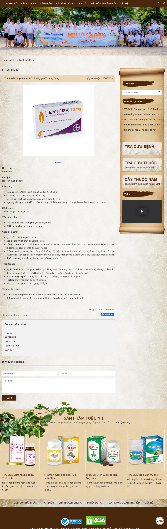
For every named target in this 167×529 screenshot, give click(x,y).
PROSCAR (9, 341)
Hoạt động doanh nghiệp (123, 502)
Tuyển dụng (94, 502)
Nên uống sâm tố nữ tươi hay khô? (142, 114)
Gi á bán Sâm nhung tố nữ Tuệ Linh (142, 119)
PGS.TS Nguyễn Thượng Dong (44, 78)
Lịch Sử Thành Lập (25, 502)
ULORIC (8, 349)
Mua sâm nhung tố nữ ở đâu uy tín (142, 124)
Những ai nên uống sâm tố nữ (140, 129)
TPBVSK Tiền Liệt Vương (142, 474)
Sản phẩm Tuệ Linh (83, 418)
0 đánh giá (22, 315)
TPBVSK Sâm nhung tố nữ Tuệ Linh (143, 109)
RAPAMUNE (10, 337)
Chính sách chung (70, 502)
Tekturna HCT (11, 345)
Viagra (8, 333)
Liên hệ (149, 502)
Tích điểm (48, 502)
